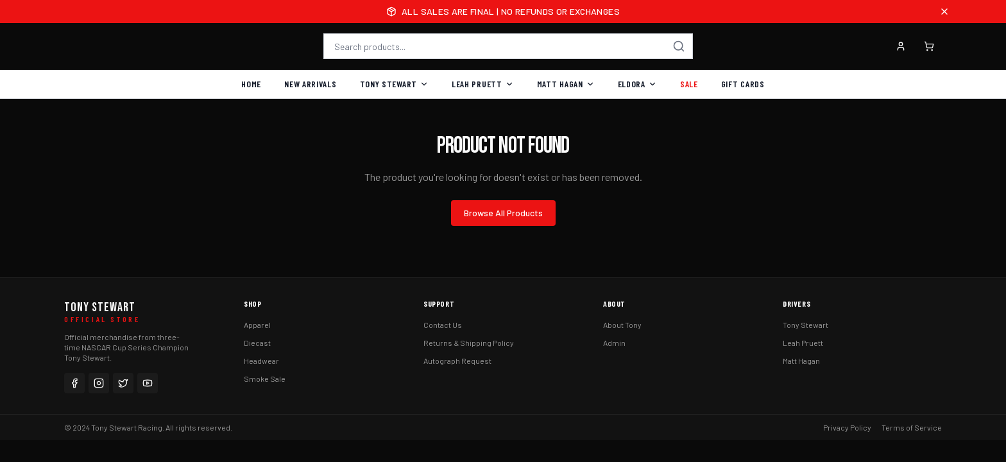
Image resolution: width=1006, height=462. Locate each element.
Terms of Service (912, 427)
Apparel (257, 324)
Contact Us (442, 324)
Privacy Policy (847, 427)
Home (251, 83)
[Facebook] (74, 383)
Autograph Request (457, 360)
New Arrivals (310, 83)
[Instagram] (99, 383)
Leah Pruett (483, 83)
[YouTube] (147, 383)
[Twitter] (123, 383)
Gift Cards (743, 83)
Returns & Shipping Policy (468, 342)
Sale (689, 83)
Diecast (257, 342)
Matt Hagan (566, 83)
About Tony (622, 324)
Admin (614, 342)
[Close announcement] (944, 11)
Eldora (637, 83)
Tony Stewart (394, 83)
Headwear (261, 360)
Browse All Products (503, 212)
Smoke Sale (265, 378)
